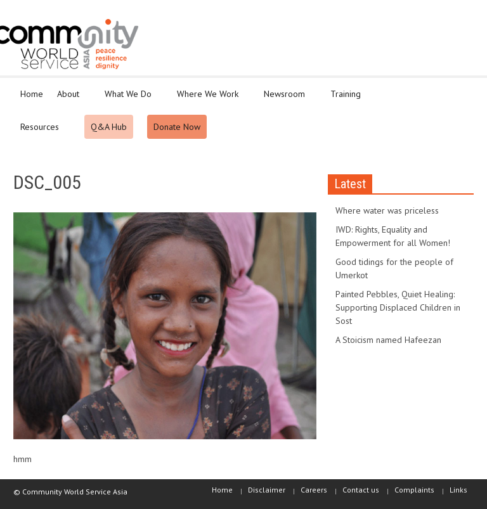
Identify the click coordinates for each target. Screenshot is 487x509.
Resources (41, 132)
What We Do (130, 99)
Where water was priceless (387, 210)
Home (31, 94)
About (70, 99)
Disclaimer (266, 489)
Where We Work (209, 99)
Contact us (360, 489)
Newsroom (286, 99)
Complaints (414, 489)
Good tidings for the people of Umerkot (394, 268)
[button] (461, 93)
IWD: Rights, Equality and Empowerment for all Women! (392, 236)
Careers (314, 489)
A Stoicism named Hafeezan (388, 339)
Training (347, 99)
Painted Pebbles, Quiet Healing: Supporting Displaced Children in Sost (397, 307)
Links (458, 489)
